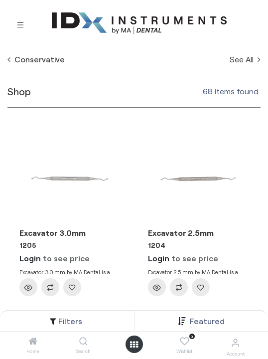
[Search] (83, 341)
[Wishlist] (184, 342)
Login (30, 258)
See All (245, 59)
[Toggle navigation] (20, 23)
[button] (207, 321)
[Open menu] (134, 345)
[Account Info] (235, 342)
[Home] (32, 341)
